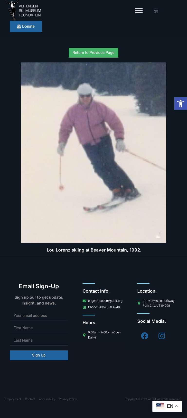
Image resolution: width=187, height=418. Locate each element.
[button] (180, 103)
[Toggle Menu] (139, 10)
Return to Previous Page (93, 53)
